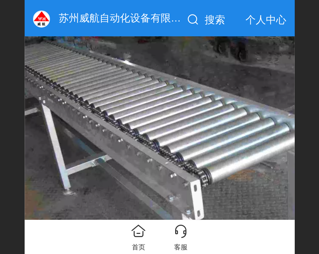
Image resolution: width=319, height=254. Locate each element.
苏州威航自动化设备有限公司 (125, 18)
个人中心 (265, 19)
